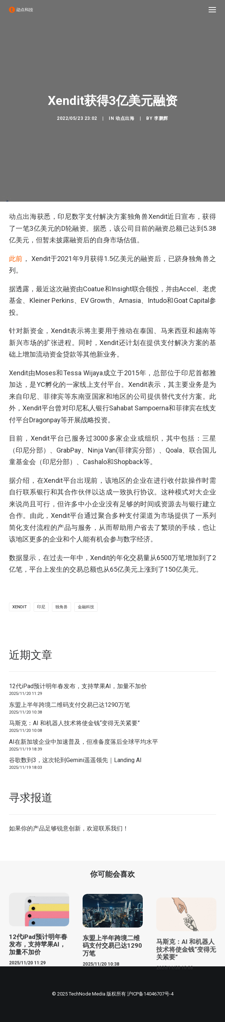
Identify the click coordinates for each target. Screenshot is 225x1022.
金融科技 (86, 607)
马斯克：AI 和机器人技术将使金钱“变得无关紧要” (74, 723)
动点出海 (124, 118)
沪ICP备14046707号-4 (150, 994)
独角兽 (61, 607)
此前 (16, 259)
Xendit (19, 607)
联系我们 (111, 828)
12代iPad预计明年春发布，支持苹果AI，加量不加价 (78, 686)
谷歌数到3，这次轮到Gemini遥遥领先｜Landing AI (75, 760)
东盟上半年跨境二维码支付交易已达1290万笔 (69, 704)
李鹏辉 (161, 118)
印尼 (41, 607)
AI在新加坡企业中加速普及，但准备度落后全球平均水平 (83, 741)
